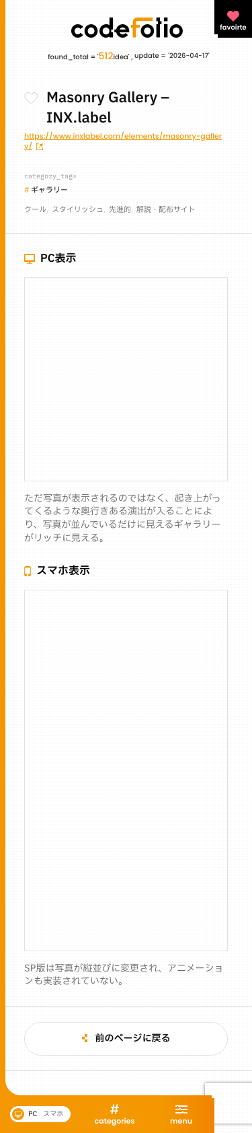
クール (35, 209)
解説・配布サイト (166, 209)
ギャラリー (49, 190)
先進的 (120, 209)
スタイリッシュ (77, 209)
